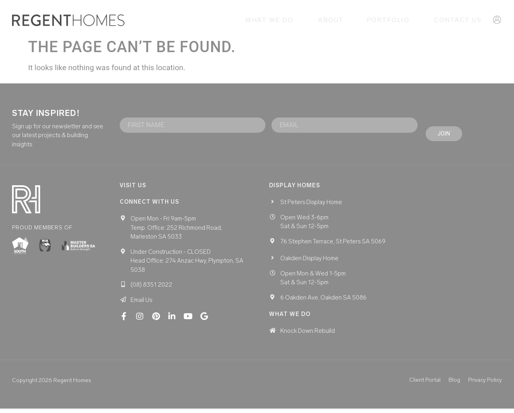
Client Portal (425, 384)
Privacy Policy (485, 384)
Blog (454, 384)
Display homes (294, 189)
